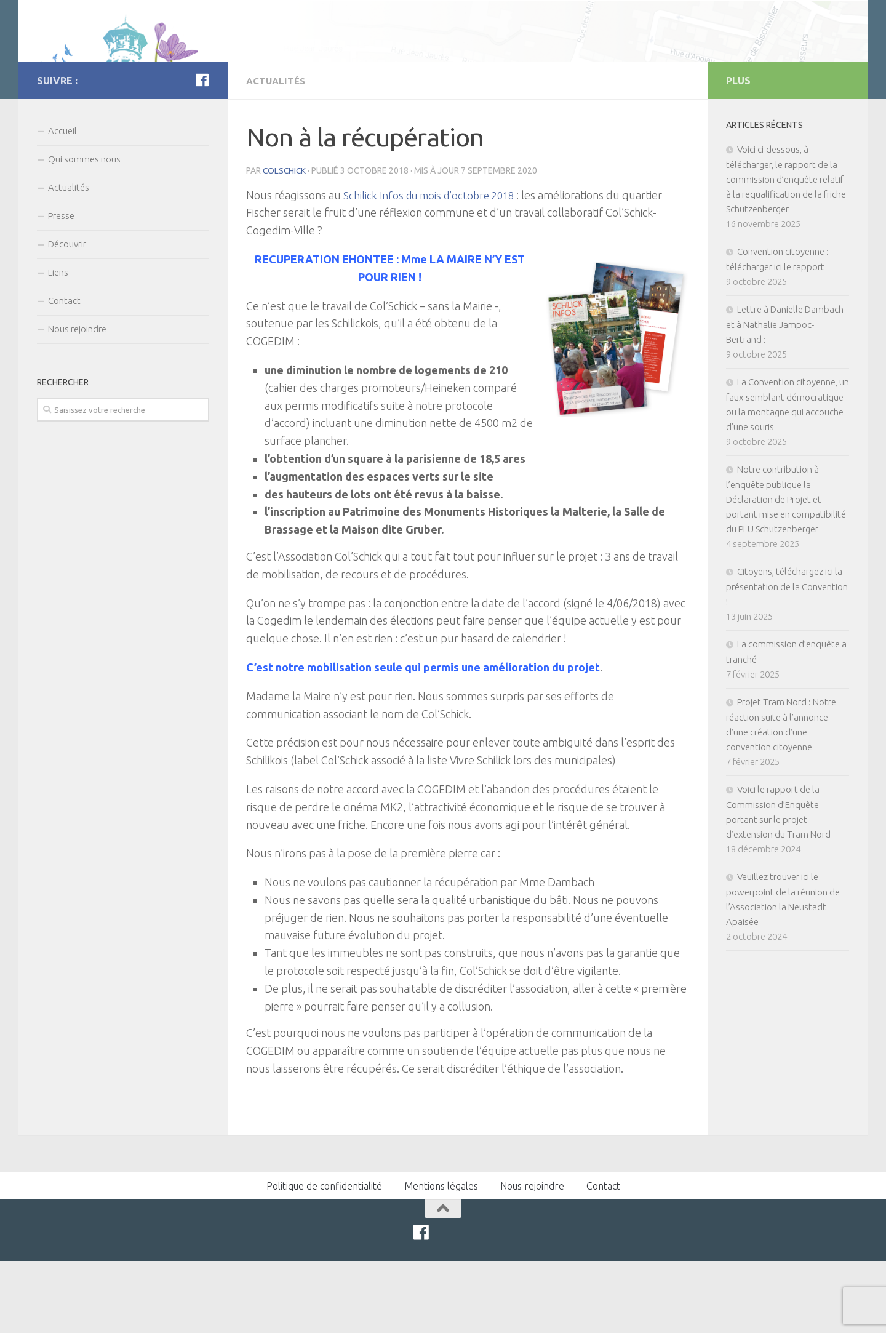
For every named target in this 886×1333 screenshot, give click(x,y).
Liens (58, 345)
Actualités (277, 153)
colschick (285, 242)
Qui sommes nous (84, 231)
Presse (61, 288)
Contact (64, 373)
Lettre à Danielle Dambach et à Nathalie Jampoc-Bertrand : (785, 397)
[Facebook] (201, 152)
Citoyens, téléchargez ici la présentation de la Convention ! (787, 659)
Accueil (62, 203)
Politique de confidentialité (324, 1257)
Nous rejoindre (77, 401)
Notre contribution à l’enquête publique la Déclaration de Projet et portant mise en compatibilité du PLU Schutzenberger (786, 572)
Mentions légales (441, 1257)
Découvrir (67, 316)
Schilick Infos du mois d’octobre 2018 (433, 267)
